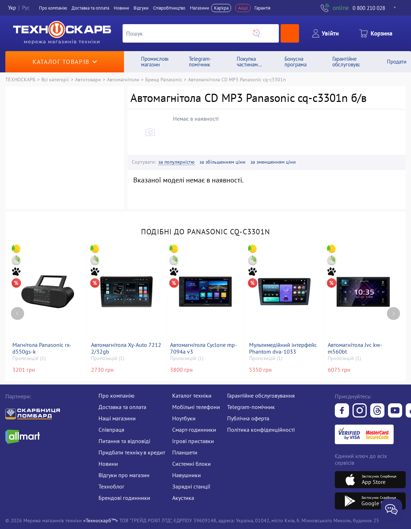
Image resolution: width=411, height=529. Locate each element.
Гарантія (262, 8)
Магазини (199, 8)
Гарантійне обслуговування (261, 395)
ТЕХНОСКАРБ (20, 79)
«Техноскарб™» (100, 520)
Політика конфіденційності (261, 429)
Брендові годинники (124, 497)
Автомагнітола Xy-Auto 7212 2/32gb (126, 348)
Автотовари (88, 79)
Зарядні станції (191, 486)
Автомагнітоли (123, 79)
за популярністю (176, 162)
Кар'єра (221, 8)
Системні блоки (191, 463)
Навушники (186, 475)
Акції (243, 8)
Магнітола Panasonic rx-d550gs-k (41, 348)
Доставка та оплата (90, 8)
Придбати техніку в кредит (131, 452)
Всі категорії (55, 79)
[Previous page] (17, 313)
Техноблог (111, 486)
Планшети (184, 452)
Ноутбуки (184, 418)
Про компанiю (53, 8)
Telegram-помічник (251, 406)
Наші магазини (117, 418)
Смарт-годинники (194, 429)
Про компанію (116, 395)
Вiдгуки (141, 8)
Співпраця (111, 429)
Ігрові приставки (193, 441)
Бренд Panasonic (163, 79)
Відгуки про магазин (124, 475)
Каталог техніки (192, 395)
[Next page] (393, 313)
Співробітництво (169, 8)
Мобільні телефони (196, 406)
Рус (26, 8)
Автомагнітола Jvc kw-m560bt (355, 348)
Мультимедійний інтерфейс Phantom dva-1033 (283, 348)
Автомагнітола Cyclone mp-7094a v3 (203, 348)
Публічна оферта (248, 418)
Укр (12, 8)
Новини (121, 8)
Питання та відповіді (124, 441)
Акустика (183, 497)
